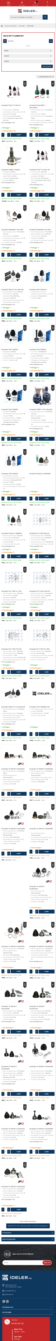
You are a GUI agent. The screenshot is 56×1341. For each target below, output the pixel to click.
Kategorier (6, 1256)
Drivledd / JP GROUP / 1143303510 (41, 1130)
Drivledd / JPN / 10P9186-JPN (40, 707)
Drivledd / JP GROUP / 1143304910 (37, 952)
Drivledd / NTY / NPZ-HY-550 (40, 649)
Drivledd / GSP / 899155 (9, 409)
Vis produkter (47, 66)
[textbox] (28, 17)
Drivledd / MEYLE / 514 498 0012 (12, 290)
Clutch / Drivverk (11, 26)
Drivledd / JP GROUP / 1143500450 (9, 889)
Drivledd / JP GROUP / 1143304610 (37, 1014)
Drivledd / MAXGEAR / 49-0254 (12, 230)
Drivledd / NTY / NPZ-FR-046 (11, 649)
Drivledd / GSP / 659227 (9, 474)
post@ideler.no (11, 1235)
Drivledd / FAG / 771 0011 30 (11, 105)
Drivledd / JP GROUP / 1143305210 (13, 950)
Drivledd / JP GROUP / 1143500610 (41, 829)
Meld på (47, 1206)
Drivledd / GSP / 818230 (9, 350)
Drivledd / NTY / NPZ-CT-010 (11, 591)
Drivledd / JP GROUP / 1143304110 (41, 1075)
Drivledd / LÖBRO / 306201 (10, 170)
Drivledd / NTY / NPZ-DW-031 (40, 591)
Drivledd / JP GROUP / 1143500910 (41, 769)
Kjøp (19, 135)
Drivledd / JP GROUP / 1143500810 (13, 829)
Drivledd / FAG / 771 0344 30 (40, 170)
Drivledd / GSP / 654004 (38, 290)
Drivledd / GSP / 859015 (38, 350)
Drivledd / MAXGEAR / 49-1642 (40, 230)
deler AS (14, 1317)
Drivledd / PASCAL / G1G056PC (40, 474)
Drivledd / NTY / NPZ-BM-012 (39, 533)
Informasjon (7, 1251)
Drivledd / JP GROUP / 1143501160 (12, 769)
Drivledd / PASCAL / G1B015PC (11, 533)
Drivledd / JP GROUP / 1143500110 (41, 888)
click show (26, 1176)
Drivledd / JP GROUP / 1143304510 (13, 1075)
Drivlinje (22, 26)
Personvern (37, 1319)
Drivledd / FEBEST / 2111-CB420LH (41, 409)
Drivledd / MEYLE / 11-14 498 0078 (13, 707)
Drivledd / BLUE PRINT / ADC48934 (37, 106)
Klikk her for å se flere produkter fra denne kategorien (28, 1170)
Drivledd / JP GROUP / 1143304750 (9, 1014)
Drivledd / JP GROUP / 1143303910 (13, 1130)
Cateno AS (47, 1317)
